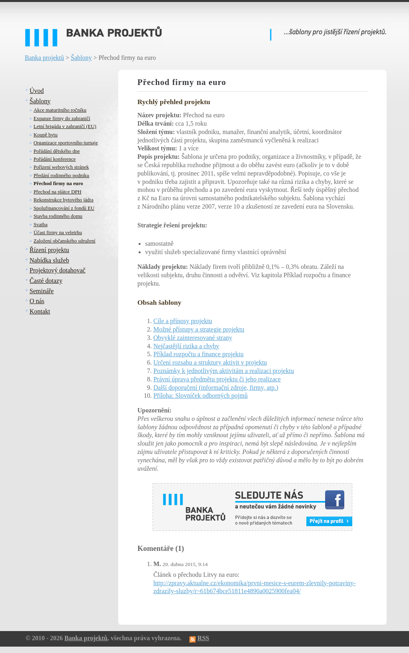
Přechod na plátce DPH (57, 192)
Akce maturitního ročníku (60, 110)
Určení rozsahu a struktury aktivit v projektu (210, 362)
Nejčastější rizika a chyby (186, 346)
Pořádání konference (55, 159)
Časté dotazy (46, 280)
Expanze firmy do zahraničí (62, 118)
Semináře (42, 291)
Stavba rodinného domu (58, 216)
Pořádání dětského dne (57, 151)
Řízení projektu (49, 250)
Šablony (81, 57)
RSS (203, 638)
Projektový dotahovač (57, 270)
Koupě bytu (46, 135)
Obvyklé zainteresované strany (192, 337)
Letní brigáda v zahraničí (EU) (65, 126)
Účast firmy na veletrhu (58, 232)
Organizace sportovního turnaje (66, 143)
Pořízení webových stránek (61, 167)
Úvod (37, 90)
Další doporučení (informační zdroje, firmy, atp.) (215, 387)
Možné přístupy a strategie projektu (198, 329)
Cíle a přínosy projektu (182, 321)
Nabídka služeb (49, 260)
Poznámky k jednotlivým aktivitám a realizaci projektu (223, 370)
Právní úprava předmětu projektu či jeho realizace (217, 379)
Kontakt (40, 311)
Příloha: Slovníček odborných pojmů (200, 395)
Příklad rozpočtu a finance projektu (198, 354)
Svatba (41, 224)
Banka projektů (44, 57)
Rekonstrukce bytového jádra (63, 200)
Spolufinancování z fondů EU (64, 208)
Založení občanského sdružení (64, 241)
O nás (37, 301)
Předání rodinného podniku (61, 175)
